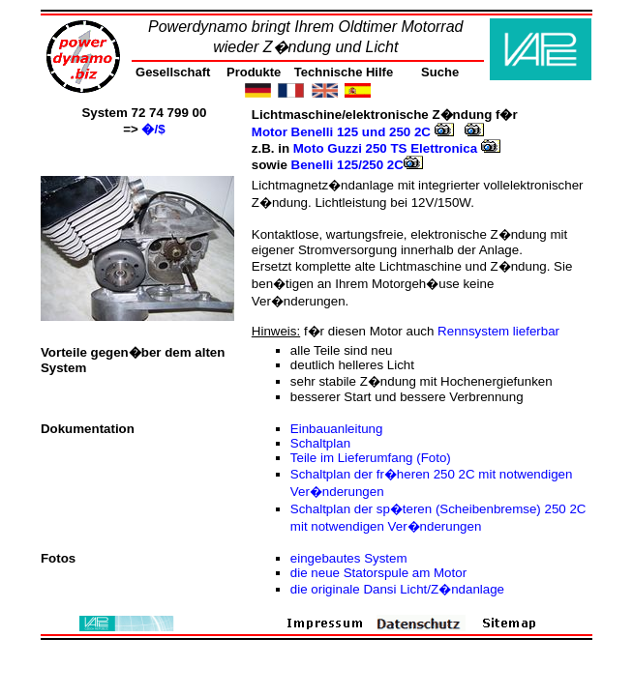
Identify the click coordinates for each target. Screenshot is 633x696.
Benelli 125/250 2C (357, 165)
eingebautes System (348, 558)
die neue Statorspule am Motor (378, 573)
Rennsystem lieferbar (498, 331)
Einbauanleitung (336, 428)
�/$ (153, 129)
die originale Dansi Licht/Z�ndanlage (397, 589)
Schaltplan (320, 443)
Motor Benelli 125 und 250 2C (353, 132)
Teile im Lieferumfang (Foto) (370, 457)
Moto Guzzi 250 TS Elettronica (396, 148)
